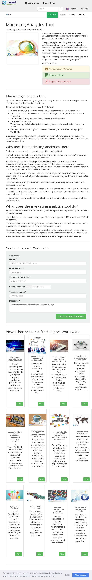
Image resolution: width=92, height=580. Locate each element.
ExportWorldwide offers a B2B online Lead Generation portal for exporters (59, 435)
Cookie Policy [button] (50, 576)
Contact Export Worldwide (71, 316)
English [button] (72, 8)
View (19, 404)
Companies (32, 3)
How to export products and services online (37, 358)
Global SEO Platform (14, 507)
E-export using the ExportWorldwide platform (37, 433)
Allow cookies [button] (80, 575)
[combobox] (29, 287)
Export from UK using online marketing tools (59, 359)
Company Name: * (17, 292)
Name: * (13, 259)
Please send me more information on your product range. (47, 307)
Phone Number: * (17, 286)
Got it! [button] (67, 575)
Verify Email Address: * (20, 277)
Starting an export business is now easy (81, 358)
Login (85, 8)
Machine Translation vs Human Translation (58, 510)
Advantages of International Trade (80, 509)
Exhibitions (49, 3)
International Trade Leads (82, 432)
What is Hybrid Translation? (36, 507)
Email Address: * (16, 268)
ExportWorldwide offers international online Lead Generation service (15, 436)
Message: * (14, 301)
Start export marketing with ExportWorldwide (15, 359)
